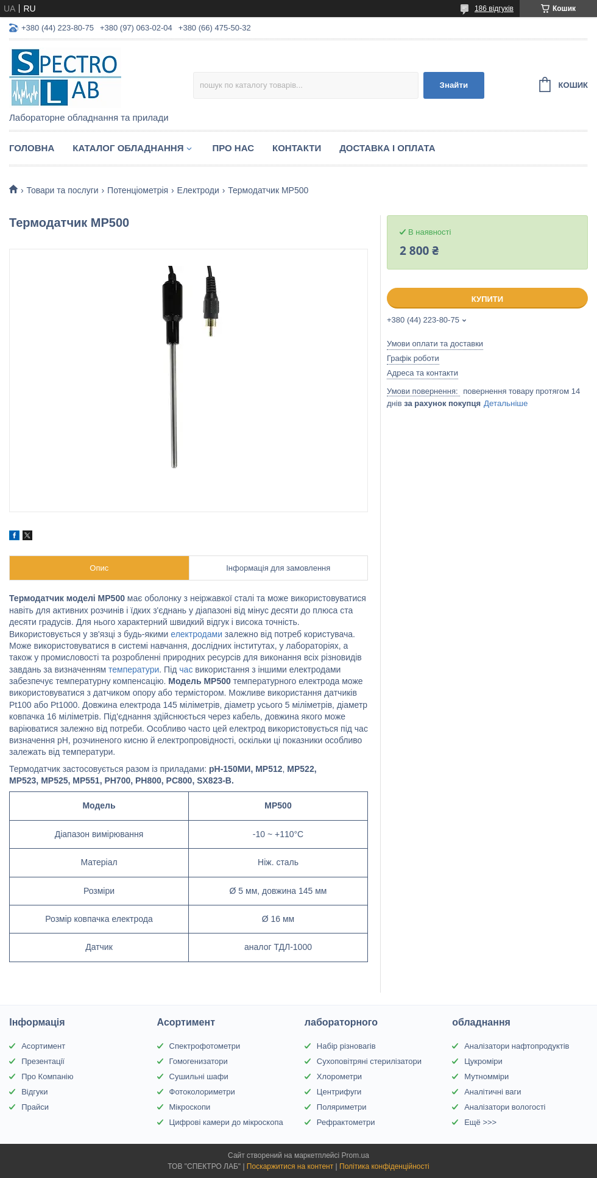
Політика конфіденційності (384, 1166)
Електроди (198, 190)
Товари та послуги (62, 190)
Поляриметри (342, 1107)
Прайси (35, 1107)
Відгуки (34, 1091)
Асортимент (43, 1046)
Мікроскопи (190, 1107)
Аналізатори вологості (504, 1107)
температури (133, 669)
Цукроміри (483, 1061)
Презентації (43, 1061)
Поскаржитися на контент (290, 1166)
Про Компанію (47, 1076)
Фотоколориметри (202, 1091)
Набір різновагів (346, 1046)
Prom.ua (355, 1155)
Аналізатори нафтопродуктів (516, 1046)
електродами (196, 634)
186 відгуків (494, 8)
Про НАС (233, 147)
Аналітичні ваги (492, 1091)
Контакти (296, 147)
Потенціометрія (137, 190)
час (186, 669)
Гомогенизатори (198, 1061)
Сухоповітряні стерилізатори (369, 1061)
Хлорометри (339, 1076)
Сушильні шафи (198, 1076)
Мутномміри (486, 1076)
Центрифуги (339, 1091)
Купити (487, 299)
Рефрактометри (346, 1122)
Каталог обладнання (127, 147)
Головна (31, 147)
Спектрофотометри (205, 1046)
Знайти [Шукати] (454, 85)
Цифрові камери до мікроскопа (226, 1122)
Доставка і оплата (387, 147)
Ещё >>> (480, 1122)
